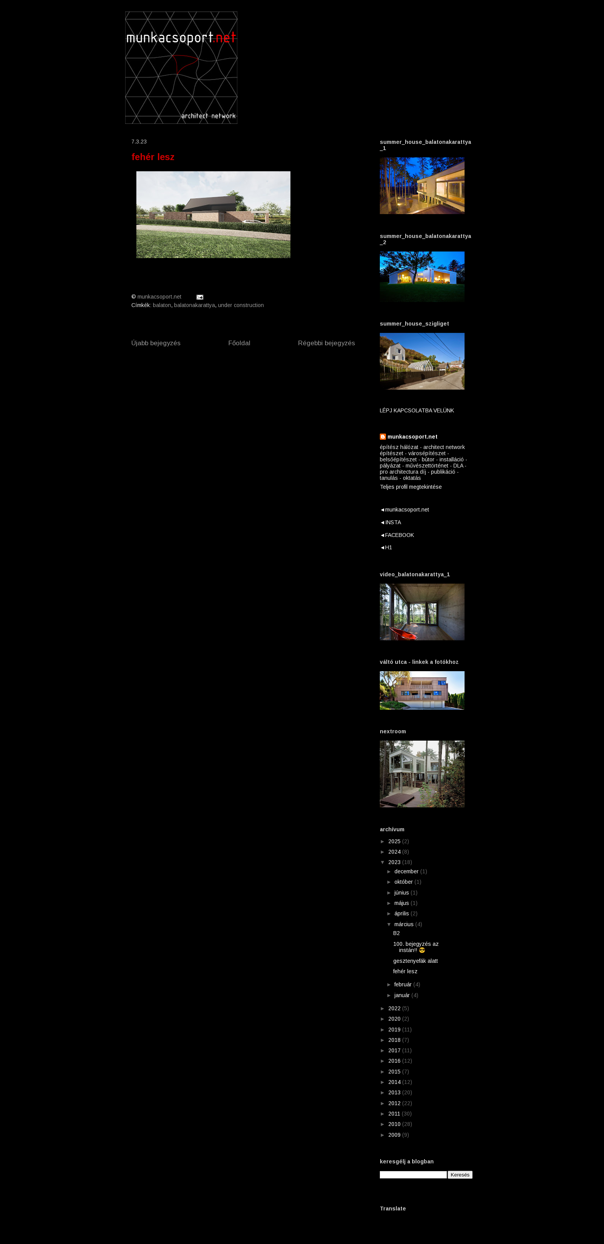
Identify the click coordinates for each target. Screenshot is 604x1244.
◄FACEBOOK (397, 535)
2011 (395, 1114)
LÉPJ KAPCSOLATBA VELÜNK (417, 410)
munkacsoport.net (413, 437)
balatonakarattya (194, 305)
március (404, 924)
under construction (241, 305)
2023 (395, 862)
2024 (395, 852)
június (402, 893)
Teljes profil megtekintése (411, 487)
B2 (396, 933)
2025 (395, 841)
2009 (395, 1135)
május (402, 903)
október (404, 882)
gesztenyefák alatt (415, 961)
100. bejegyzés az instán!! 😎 (416, 947)
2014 (395, 1082)
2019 (395, 1029)
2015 (395, 1071)
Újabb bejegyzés (156, 343)
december (407, 871)
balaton (162, 305)
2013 (395, 1092)
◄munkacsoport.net (404, 509)
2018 (395, 1040)
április (402, 913)
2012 (395, 1103)
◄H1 (386, 547)
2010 (395, 1124)
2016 (395, 1061)
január (402, 995)
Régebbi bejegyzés (326, 343)
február (403, 984)
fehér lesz (405, 971)
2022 (395, 1008)
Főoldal (239, 343)
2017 (395, 1050)
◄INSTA (390, 522)
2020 (395, 1019)
